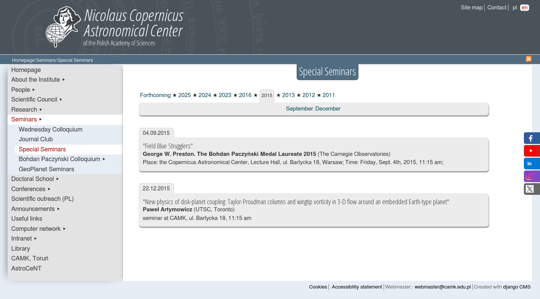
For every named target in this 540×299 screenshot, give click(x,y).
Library (20, 249)
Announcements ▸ (35, 209)
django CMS (517, 287)
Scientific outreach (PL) (42, 199)
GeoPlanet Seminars (46, 169)
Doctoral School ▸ (35, 179)
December (328, 109)
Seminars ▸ (26, 120)
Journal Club (36, 139)
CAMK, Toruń (29, 259)
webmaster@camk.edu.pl (443, 287)
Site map (472, 7)
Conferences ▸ (31, 189)
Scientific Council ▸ (37, 100)
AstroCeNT (26, 269)
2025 (184, 95)
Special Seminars (42, 149)
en (525, 7)
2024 (204, 95)
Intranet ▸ (24, 239)
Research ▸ (27, 110)
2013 (288, 95)
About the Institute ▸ (38, 80)
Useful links (26, 219)
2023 (224, 95)
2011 (328, 95)
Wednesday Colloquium (50, 130)
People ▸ (23, 90)
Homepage (23, 60)
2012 (308, 95)
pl (515, 7)
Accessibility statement (357, 287)
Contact (497, 7)
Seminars (46, 60)
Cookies (318, 287)
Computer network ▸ (38, 229)
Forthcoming (155, 95)
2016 (245, 95)
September (299, 109)
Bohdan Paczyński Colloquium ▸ (62, 159)
